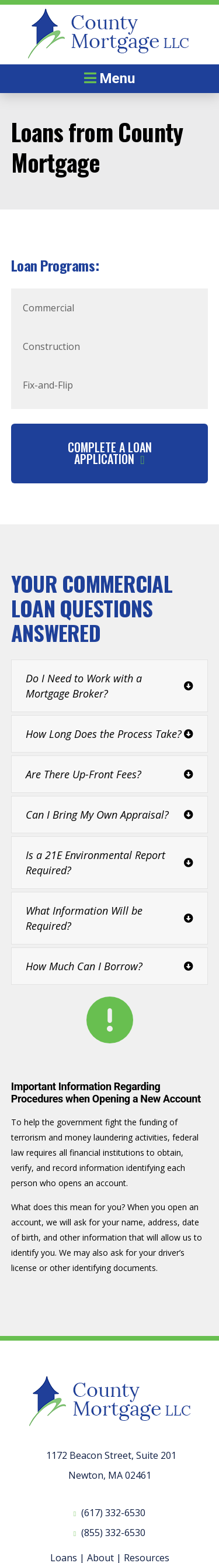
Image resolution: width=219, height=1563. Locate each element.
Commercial (48, 307)
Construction (51, 346)
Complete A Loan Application (110, 453)
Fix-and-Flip (48, 385)
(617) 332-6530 (113, 1512)
